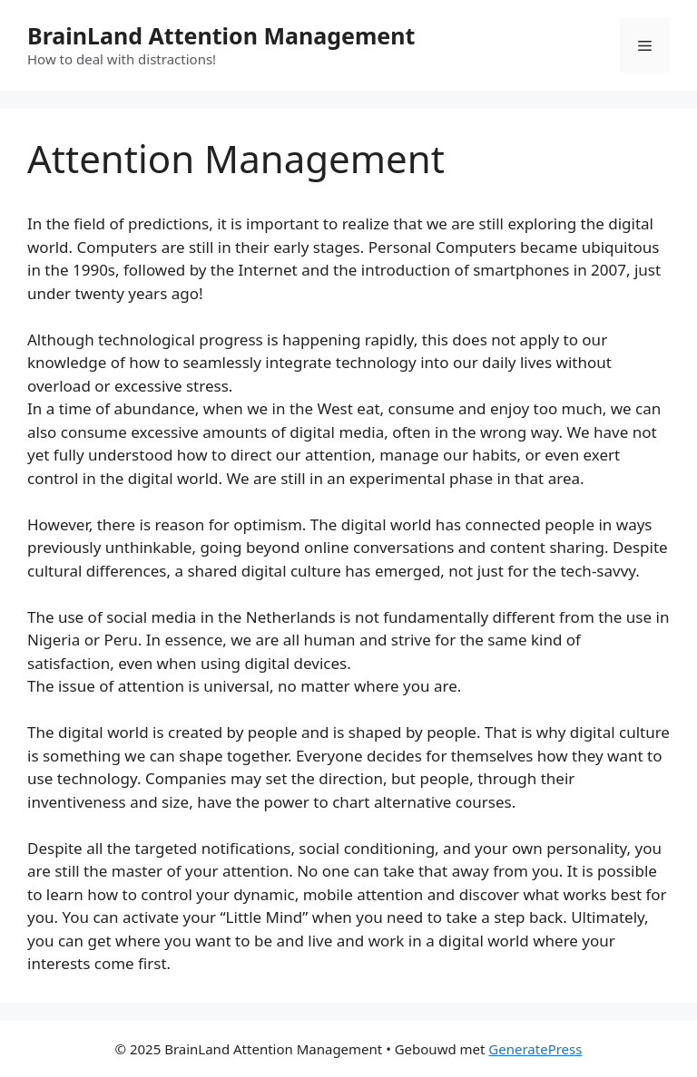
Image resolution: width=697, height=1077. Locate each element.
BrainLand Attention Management (221, 35)
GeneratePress (535, 1049)
